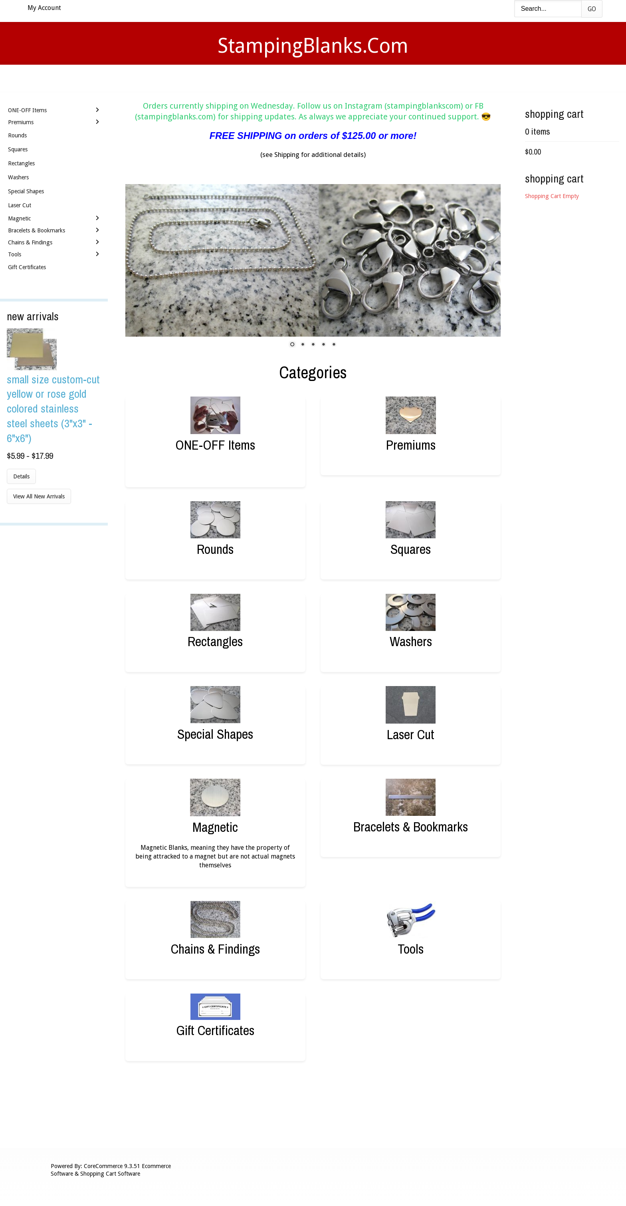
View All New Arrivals (39, 496)
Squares (410, 549)
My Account (44, 8)
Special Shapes (215, 734)
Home (194, 78)
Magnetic (215, 827)
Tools (411, 949)
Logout (427, 78)
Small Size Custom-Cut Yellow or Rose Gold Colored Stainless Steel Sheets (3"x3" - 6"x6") (53, 408)
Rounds (215, 549)
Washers (411, 641)
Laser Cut (410, 734)
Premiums (411, 445)
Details (21, 476)
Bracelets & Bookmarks (410, 826)
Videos (232, 78)
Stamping (276, 78)
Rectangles (215, 641)
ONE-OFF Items (215, 445)
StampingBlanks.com (313, 46)
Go (592, 9)
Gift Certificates (215, 1030)
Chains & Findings (215, 949)
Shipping (324, 78)
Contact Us (376, 78)
